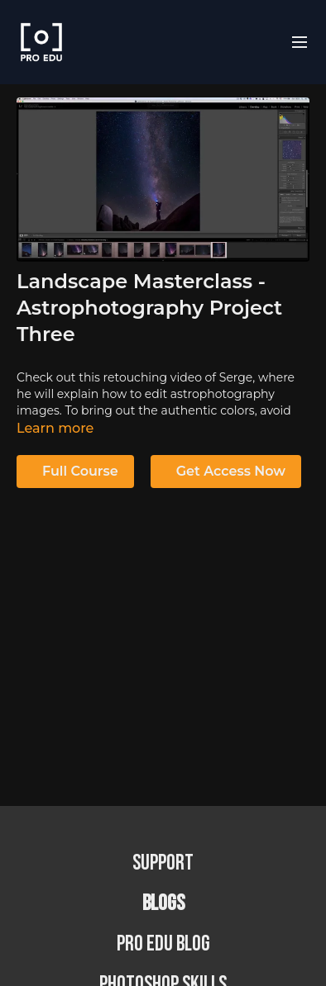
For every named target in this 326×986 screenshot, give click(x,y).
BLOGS (163, 904)
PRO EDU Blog (163, 944)
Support (163, 863)
